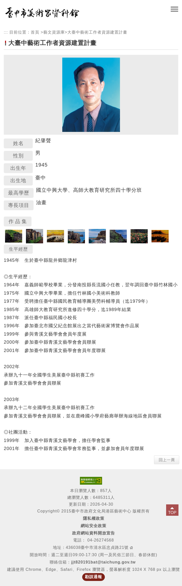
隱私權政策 (93, 518)
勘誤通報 (93, 577)
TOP (172, 512)
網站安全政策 (93, 526)
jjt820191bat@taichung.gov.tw (103, 562)
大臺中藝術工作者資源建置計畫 (97, 32)
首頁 (35, 32)
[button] (174, 9)
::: (6, 32)
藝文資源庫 (54, 32)
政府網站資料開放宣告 (93, 533)
